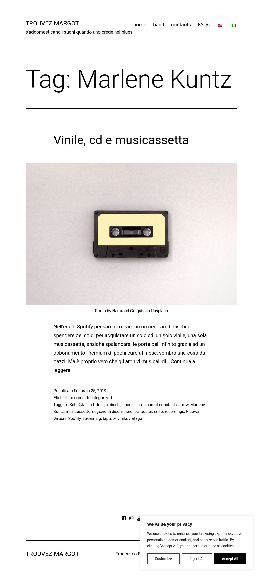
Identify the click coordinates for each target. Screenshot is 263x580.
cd (92, 404)
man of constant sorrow (167, 404)
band (158, 25)
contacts (181, 25)
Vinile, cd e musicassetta (121, 140)
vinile (122, 418)
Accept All (230, 559)
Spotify (74, 418)
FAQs (204, 25)
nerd (128, 411)
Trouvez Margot (52, 23)
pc (136, 411)
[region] (196, 543)
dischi (115, 404)
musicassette (78, 411)
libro (139, 404)
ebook (128, 404)
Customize (163, 559)
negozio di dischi (107, 411)
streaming (92, 418)
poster (146, 411)
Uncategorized (98, 397)
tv (114, 418)
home (139, 25)
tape (107, 418)
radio (158, 411)
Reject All (196, 559)
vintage (135, 418)
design (102, 404)
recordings (174, 411)
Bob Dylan (78, 404)
